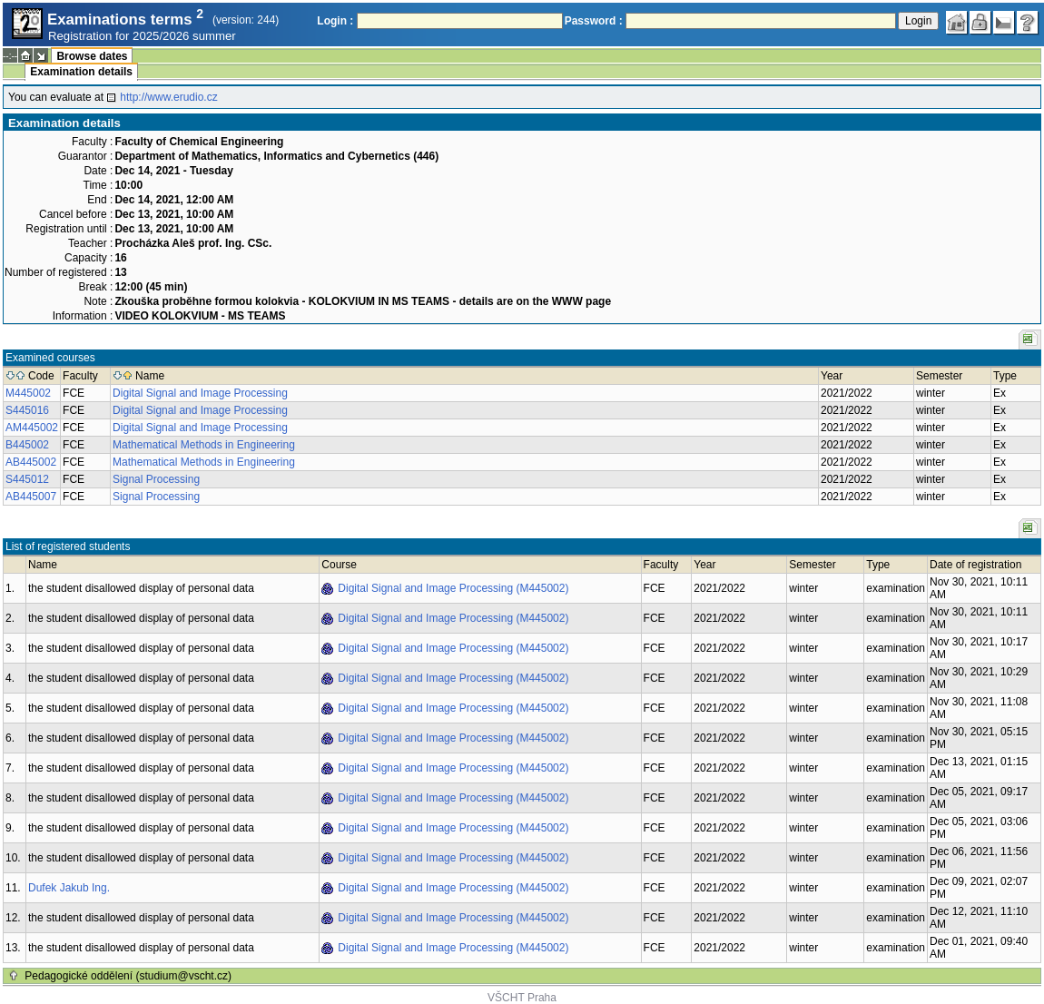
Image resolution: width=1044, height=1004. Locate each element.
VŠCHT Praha (522, 997)
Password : (594, 21)
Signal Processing (156, 479)
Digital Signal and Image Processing (200, 393)
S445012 (27, 479)
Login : (335, 21)
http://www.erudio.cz (168, 97)
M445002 (28, 393)
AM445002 (31, 427)
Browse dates (91, 56)
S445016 (27, 410)
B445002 (27, 444)
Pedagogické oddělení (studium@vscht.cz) (128, 976)
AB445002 (30, 462)
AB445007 (30, 496)
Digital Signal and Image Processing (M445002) (453, 588)
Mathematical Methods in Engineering (204, 444)
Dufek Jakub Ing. (69, 887)
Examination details (81, 71)
